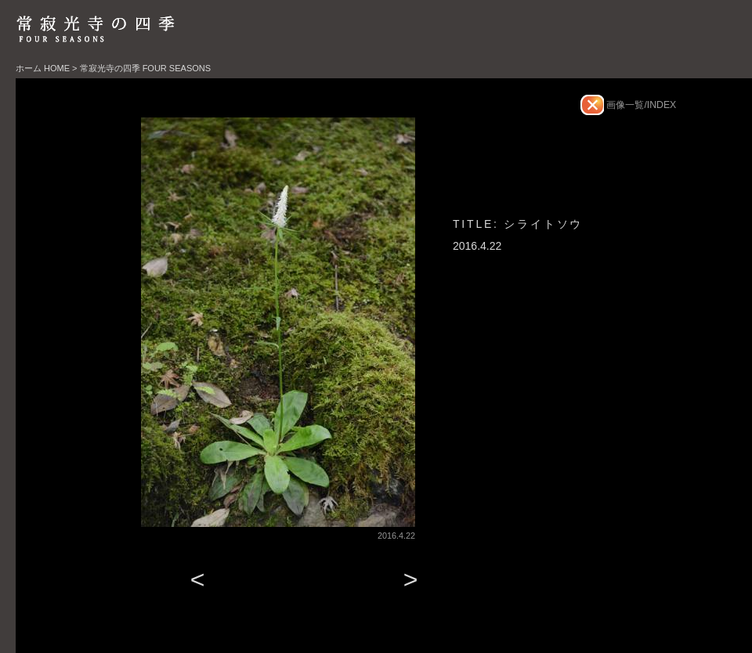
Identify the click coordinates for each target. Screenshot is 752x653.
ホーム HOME (43, 68)
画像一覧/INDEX (640, 104)
